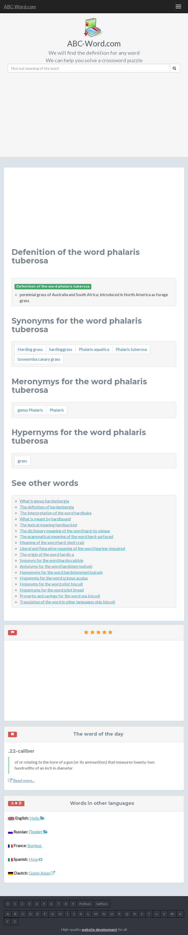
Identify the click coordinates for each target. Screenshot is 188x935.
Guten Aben (42, 872)
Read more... (21, 780)
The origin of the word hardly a (47, 554)
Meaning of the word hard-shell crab (52, 542)
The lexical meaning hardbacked (48, 524)
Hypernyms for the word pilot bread (52, 589)
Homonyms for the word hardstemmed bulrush (61, 572)
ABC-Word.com (20, 6)
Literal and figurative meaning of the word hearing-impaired (72, 548)
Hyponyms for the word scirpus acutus (54, 577)
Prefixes (85, 904)
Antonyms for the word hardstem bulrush (56, 566)
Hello (37, 817)
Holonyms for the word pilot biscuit (51, 583)
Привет (38, 831)
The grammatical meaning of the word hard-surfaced (66, 536)
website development (99, 929)
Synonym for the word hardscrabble (51, 560)
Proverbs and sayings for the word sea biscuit (60, 595)
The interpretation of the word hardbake (56, 512)
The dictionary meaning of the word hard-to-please (65, 530)
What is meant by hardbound (45, 518)
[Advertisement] (98, 112)
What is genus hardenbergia (44, 500)
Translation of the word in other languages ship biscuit (67, 601)
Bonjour (35, 845)
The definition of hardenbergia (47, 506)
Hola (36, 859)
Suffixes (102, 904)
